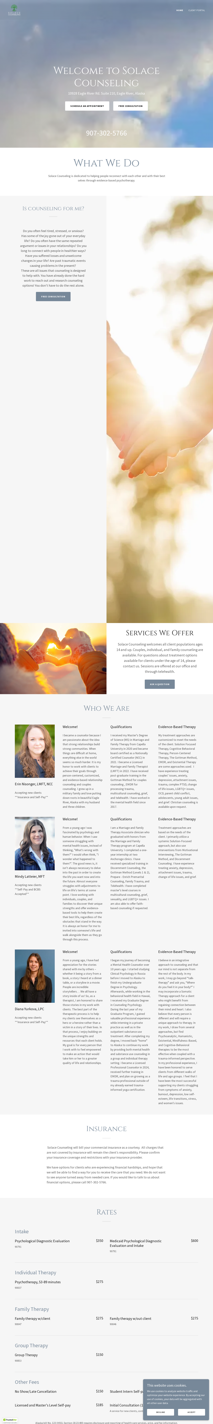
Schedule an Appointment (87, 106)
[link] (14, 9)
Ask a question (160, 684)
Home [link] (179, 10)
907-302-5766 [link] (106, 132)
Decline (160, 1412)
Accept (192, 1412)
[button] (10, 1421)
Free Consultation (131, 106)
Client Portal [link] (196, 10)
